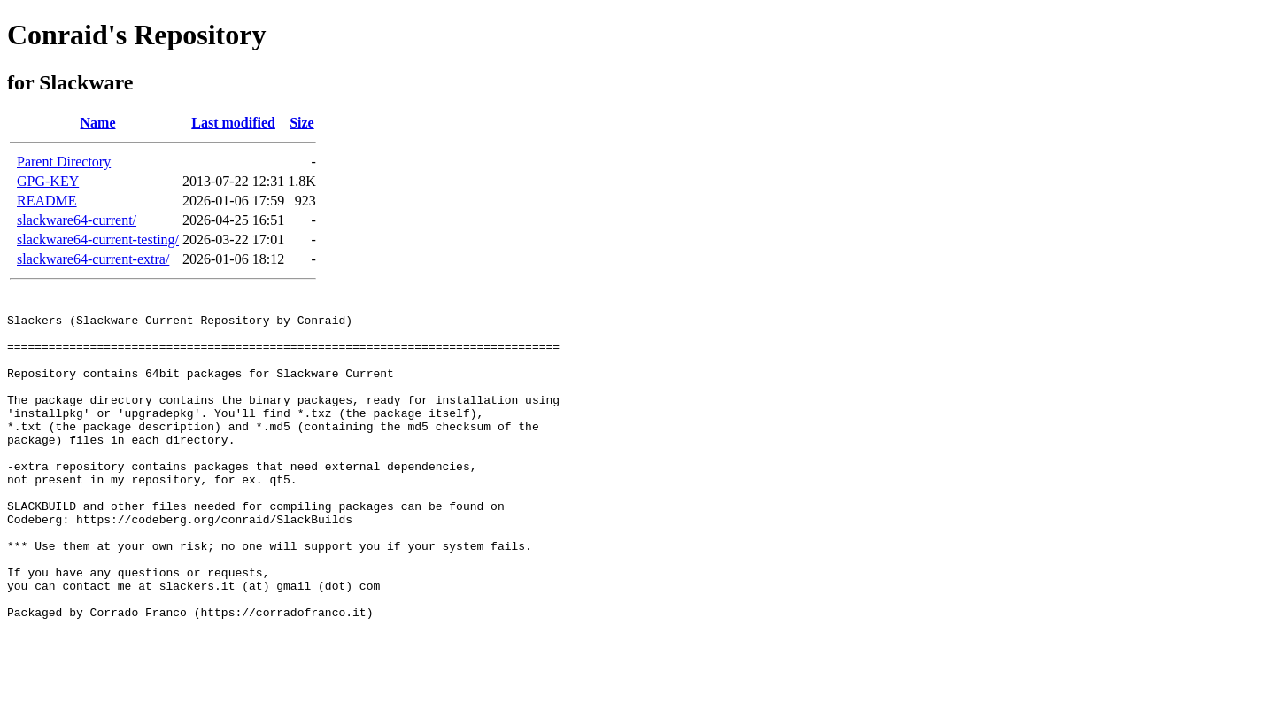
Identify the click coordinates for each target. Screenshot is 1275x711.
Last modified (233, 122)
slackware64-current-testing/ (98, 239)
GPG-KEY (48, 181)
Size (302, 122)
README (47, 200)
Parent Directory (64, 161)
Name (98, 122)
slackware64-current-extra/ (93, 259)
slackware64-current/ (76, 220)
